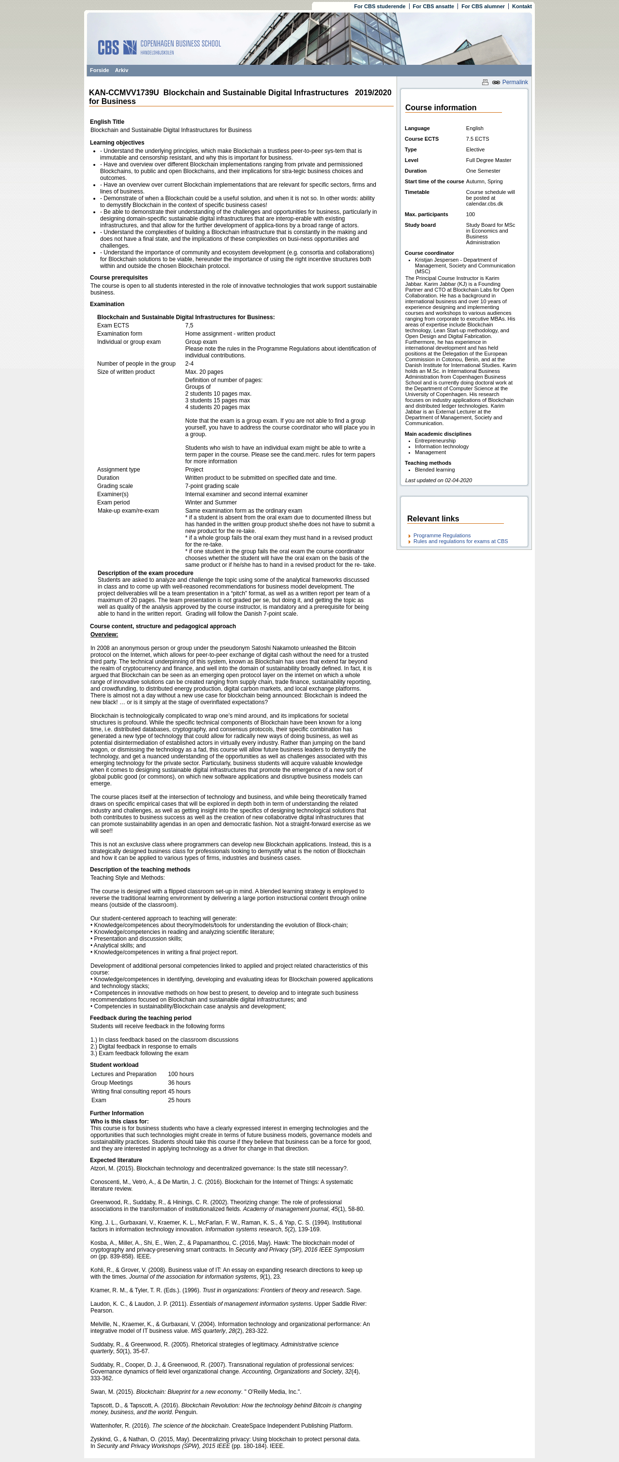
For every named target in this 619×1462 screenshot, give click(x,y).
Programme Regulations (442, 535)
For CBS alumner (483, 6)
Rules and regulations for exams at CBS (460, 541)
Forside (99, 70)
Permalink (510, 82)
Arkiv (122, 70)
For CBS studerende (379, 6)
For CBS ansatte (434, 6)
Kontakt (522, 6)
